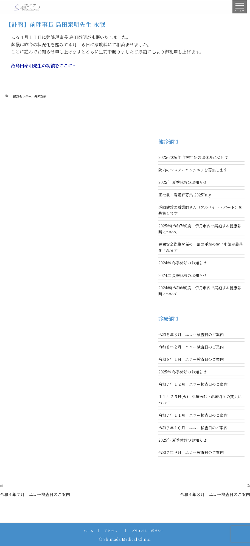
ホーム (88, 530)
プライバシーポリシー (147, 530)
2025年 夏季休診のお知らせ (182, 182)
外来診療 (40, 96)
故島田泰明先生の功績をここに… (44, 65)
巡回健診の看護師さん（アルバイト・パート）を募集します (200, 210)
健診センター (22, 96)
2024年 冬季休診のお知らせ (182, 262)
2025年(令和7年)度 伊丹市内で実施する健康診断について (199, 229)
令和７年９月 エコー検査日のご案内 (191, 452)
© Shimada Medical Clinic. (125, 539)
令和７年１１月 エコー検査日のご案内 (192, 415)
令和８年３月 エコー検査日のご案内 (191, 334)
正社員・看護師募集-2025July (184, 195)
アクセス (110, 530)
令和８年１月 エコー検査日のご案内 (191, 359)
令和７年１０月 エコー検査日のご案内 (192, 427)
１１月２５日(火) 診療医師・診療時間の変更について (200, 399)
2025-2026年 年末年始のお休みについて (193, 157)
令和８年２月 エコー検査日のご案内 (191, 347)
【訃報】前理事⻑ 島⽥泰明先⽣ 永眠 (55, 24)
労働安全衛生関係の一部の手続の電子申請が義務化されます (200, 247)
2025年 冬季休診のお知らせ (182, 372)
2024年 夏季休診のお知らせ (182, 275)
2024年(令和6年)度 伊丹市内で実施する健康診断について (199, 290)
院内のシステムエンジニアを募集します (192, 170)
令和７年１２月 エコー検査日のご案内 (192, 384)
